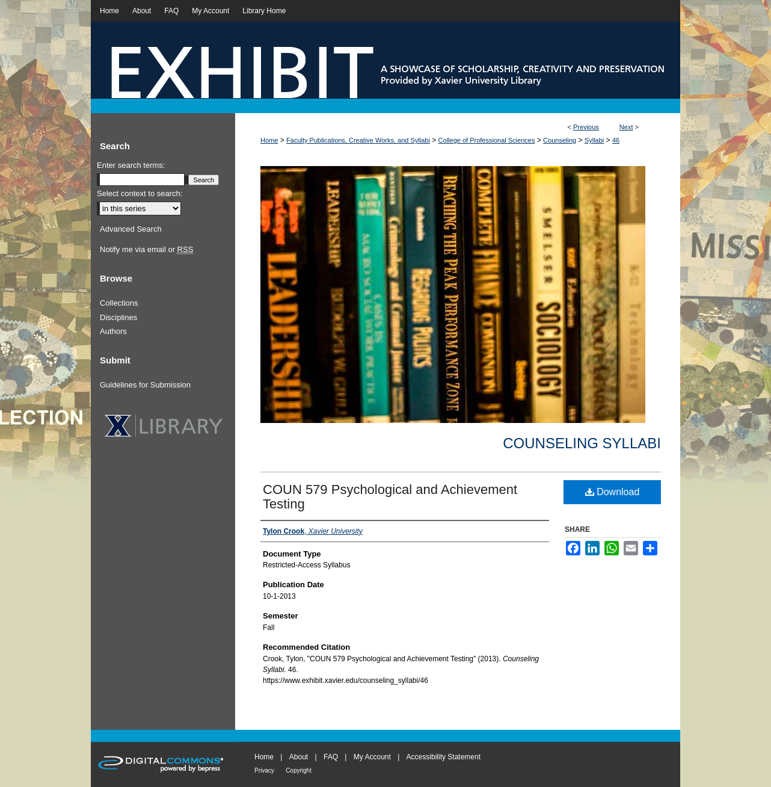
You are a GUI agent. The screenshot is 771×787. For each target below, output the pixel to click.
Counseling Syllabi (582, 443)
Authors (113, 331)
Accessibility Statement (444, 757)
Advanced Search (131, 228)
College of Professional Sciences (486, 140)
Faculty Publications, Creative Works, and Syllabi (358, 140)
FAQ (331, 757)
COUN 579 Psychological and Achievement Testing (390, 496)
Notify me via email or (146, 250)
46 (615, 140)
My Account (372, 757)
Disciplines (118, 317)
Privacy (264, 770)
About (298, 757)
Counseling (559, 140)
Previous (586, 127)
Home (269, 140)
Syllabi (594, 140)
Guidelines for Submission (145, 384)
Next (626, 127)
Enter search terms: (131, 165)
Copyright (299, 770)
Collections (119, 302)
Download (612, 492)
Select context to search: (139, 193)
